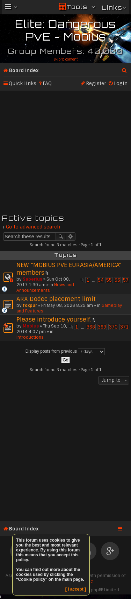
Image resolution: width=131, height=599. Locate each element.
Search (61, 236)
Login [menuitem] (121, 83)
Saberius (32, 279)
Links (112, 7)
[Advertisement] (65, 151)
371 (124, 327)
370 (113, 327)
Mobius (31, 326)
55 (109, 280)
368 (91, 327)
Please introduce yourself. (54, 319)
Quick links (22, 83)
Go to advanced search (33, 227)
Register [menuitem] (96, 83)
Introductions (30, 337)
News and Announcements (45, 287)
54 (100, 280)
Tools (76, 6)
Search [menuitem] (125, 69)
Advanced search (70, 236)
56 (117, 280)
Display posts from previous (65, 351)
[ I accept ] (75, 589)
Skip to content (65, 59)
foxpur (30, 305)
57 (126, 280)
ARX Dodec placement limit (56, 299)
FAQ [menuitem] (47, 83)
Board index (23, 70)
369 (102, 327)
